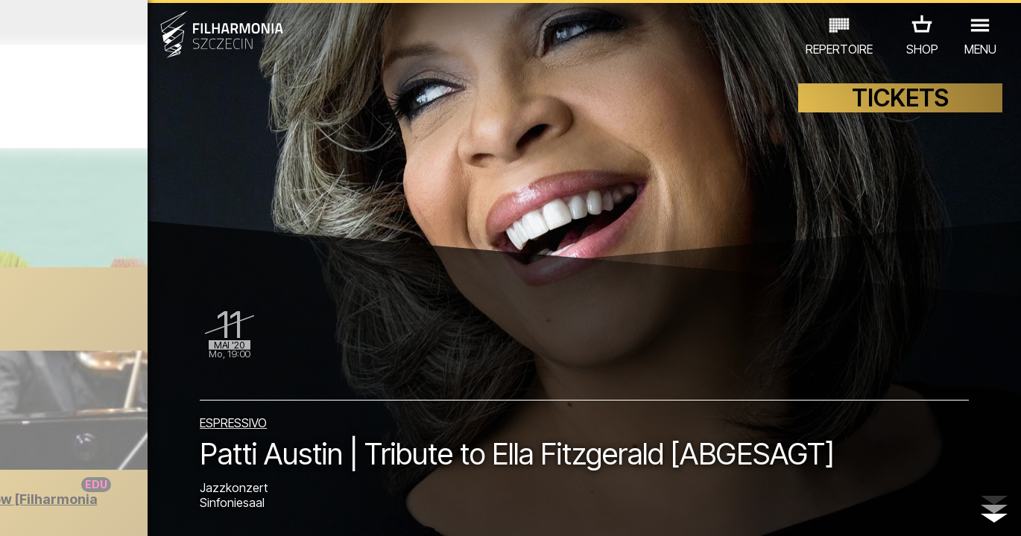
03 (57, 510)
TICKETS (900, 109)
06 (118, 510)
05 (98, 510)
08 (160, 510)
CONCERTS (61, 450)
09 (180, 510)
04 (77, 510)
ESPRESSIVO (344, 373)
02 (36, 510)
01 (16, 510)
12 (242, 510)
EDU (121, 450)
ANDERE (129, 471)
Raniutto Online (135, 311)
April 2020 (132, 22)
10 (201, 510)
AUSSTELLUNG (189, 450)
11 (222, 510)
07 (139, 510)
